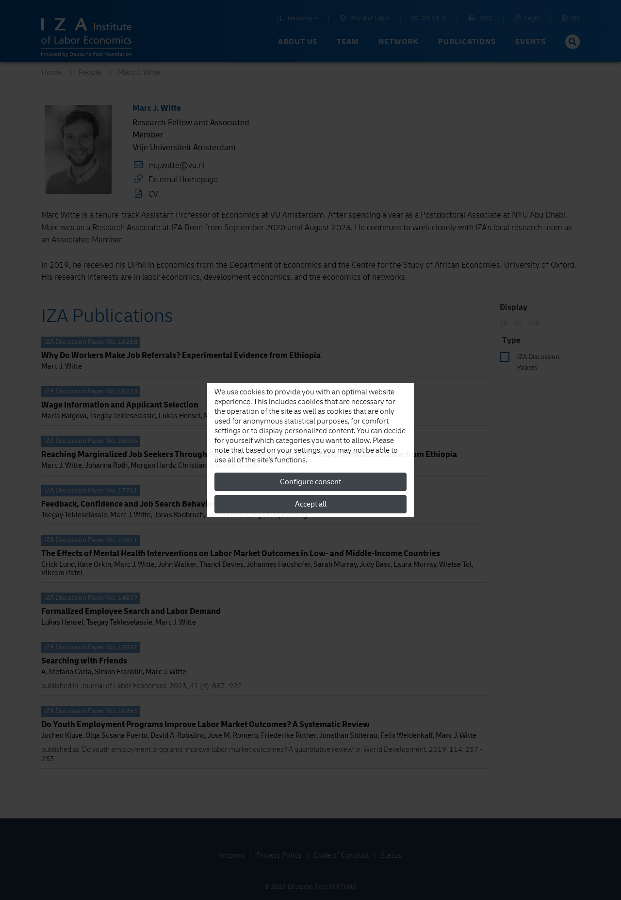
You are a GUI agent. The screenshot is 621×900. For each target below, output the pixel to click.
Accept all (311, 504)
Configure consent (310, 482)
